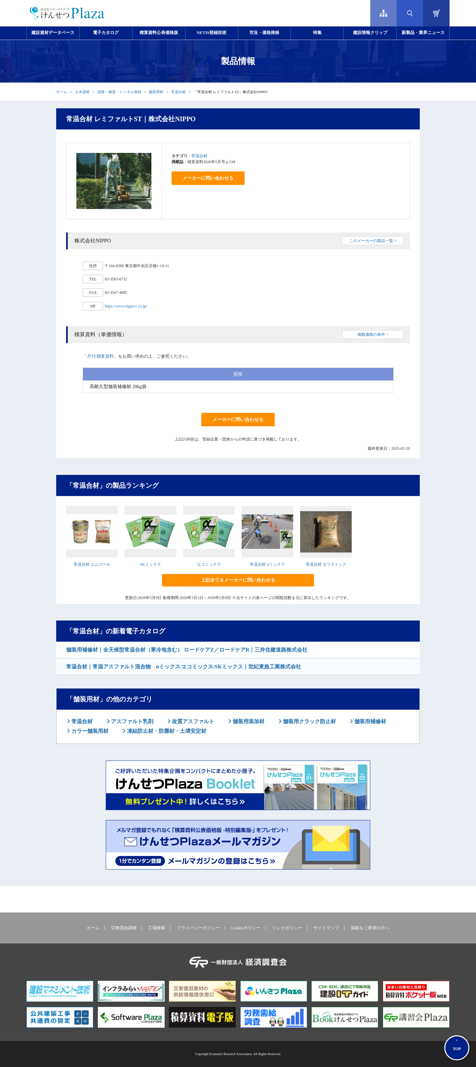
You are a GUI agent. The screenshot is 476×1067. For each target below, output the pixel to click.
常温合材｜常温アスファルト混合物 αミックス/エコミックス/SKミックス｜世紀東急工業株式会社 (183, 666)
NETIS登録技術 (211, 32)
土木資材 (82, 92)
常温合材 (178, 92)
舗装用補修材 (369, 721)
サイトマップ (326, 928)
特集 (317, 32)
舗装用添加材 (247, 721)
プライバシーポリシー (198, 928)
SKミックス (150, 564)
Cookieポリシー (245, 928)
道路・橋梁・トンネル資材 (119, 92)
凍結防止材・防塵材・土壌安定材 (166, 731)
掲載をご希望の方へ (370, 928)
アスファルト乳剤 (131, 721)
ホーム (61, 92)
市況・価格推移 (264, 32)
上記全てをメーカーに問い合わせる (238, 580)
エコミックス (209, 564)
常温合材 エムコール (92, 564)
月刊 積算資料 (100, 356)
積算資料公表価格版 (158, 32)
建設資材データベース (52, 32)
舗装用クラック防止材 (309, 721)
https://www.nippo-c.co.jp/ (126, 306)
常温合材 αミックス (267, 564)
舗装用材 (156, 92)
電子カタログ (106, 32)
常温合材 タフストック (326, 564)
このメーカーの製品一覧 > (372, 240)
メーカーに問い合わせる (207, 178)
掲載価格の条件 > (372, 334)
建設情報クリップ (370, 32)
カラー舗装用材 (89, 731)
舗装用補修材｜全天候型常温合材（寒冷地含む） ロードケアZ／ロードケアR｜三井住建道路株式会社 (186, 650)
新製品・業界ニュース (423, 32)
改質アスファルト (192, 721)
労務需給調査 (124, 928)
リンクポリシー (287, 928)
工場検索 (156, 928)
